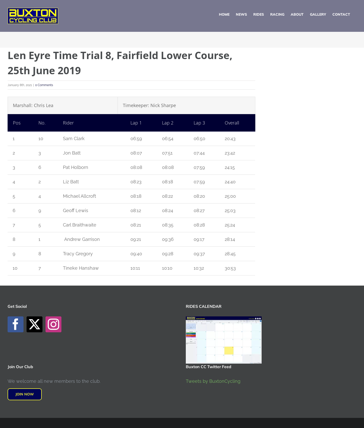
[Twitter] (34, 324)
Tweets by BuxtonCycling (213, 381)
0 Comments (44, 85)
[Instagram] (53, 324)
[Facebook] (16, 324)
